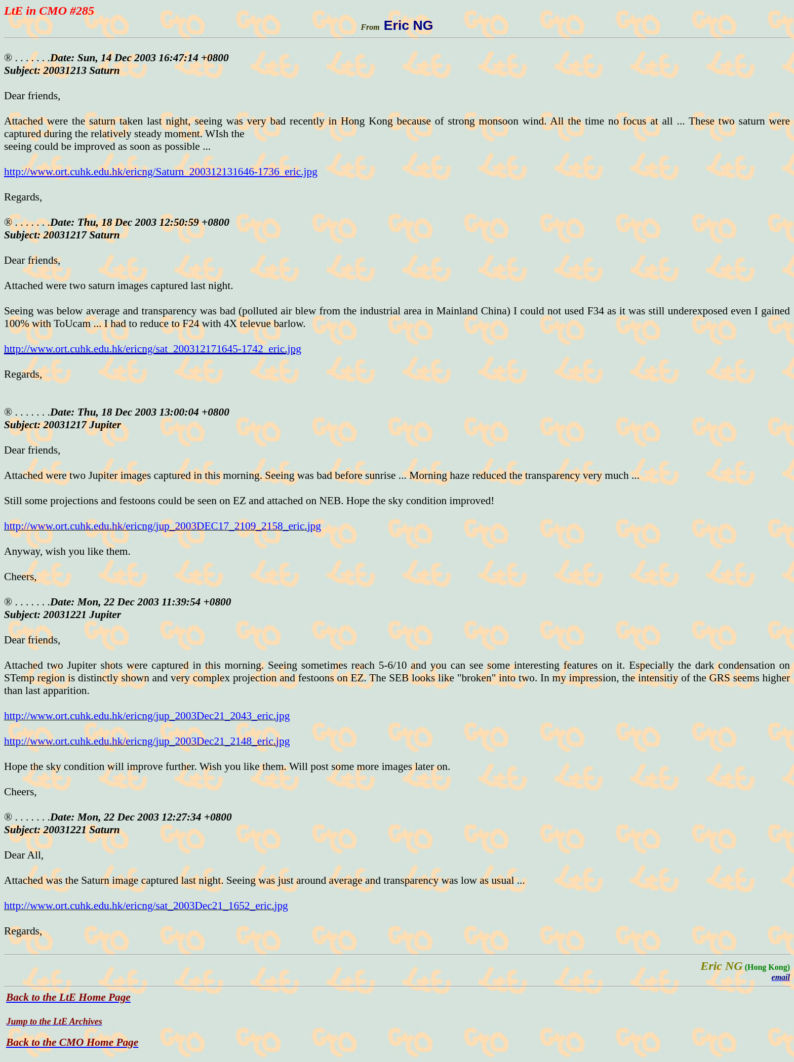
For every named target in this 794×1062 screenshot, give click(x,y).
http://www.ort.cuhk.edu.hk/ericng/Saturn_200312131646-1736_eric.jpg (160, 172)
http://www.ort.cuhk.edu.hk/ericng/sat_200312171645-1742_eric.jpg (152, 349)
